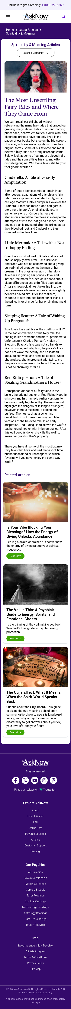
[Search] (63, 16)
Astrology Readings (35, 913)
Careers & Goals (35, 889)
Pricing (35, 851)
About (35, 810)
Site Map (36, 968)
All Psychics (35, 872)
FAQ (35, 822)
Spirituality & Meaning (20, 33)
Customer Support (35, 845)
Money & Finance (35, 883)
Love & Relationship (35, 877)
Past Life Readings (36, 918)
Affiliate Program (36, 951)
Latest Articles (28, 30)
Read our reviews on (26, 789)
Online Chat (35, 827)
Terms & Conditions (35, 957)
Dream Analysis (35, 924)
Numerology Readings (35, 907)
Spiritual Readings (35, 901)
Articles (35, 839)
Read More (15, 556)
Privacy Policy (35, 963)
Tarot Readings (36, 895)
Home (10, 30)
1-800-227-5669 (52, 5)
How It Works (35, 816)
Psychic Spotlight (35, 833)
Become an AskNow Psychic (35, 945)
